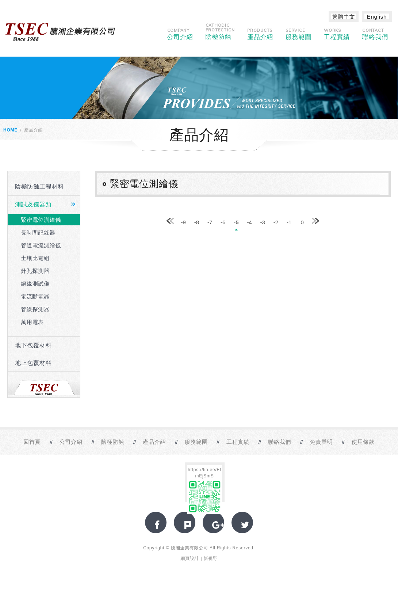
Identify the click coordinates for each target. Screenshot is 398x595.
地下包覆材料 (33, 345)
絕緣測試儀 (35, 284)
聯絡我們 (375, 34)
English (377, 17)
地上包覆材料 (33, 363)
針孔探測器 (35, 271)
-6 (223, 222)
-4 (249, 222)
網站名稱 (60, 32)
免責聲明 (321, 442)
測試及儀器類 (33, 204)
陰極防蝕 (220, 31)
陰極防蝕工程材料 (39, 186)
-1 (289, 222)
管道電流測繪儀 (41, 245)
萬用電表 (32, 322)
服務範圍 (298, 34)
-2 (275, 222)
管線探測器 (35, 309)
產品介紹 (260, 34)
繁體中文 (343, 17)
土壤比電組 (35, 258)
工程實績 (337, 34)
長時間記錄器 (38, 232)
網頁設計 (189, 558)
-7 (209, 222)
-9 (183, 222)
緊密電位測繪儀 (41, 220)
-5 (236, 222)
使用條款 (363, 442)
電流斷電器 (35, 296)
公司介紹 (180, 34)
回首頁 (32, 442)
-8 (196, 222)
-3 (262, 222)
